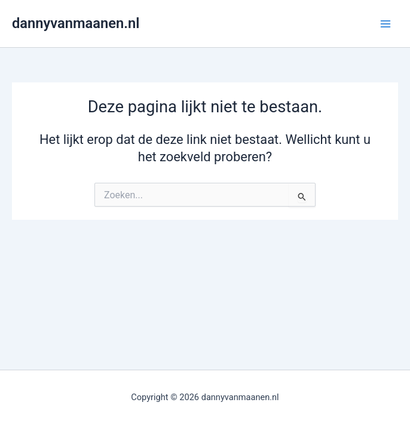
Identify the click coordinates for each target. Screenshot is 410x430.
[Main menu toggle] (385, 23)
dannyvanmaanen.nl (75, 23)
